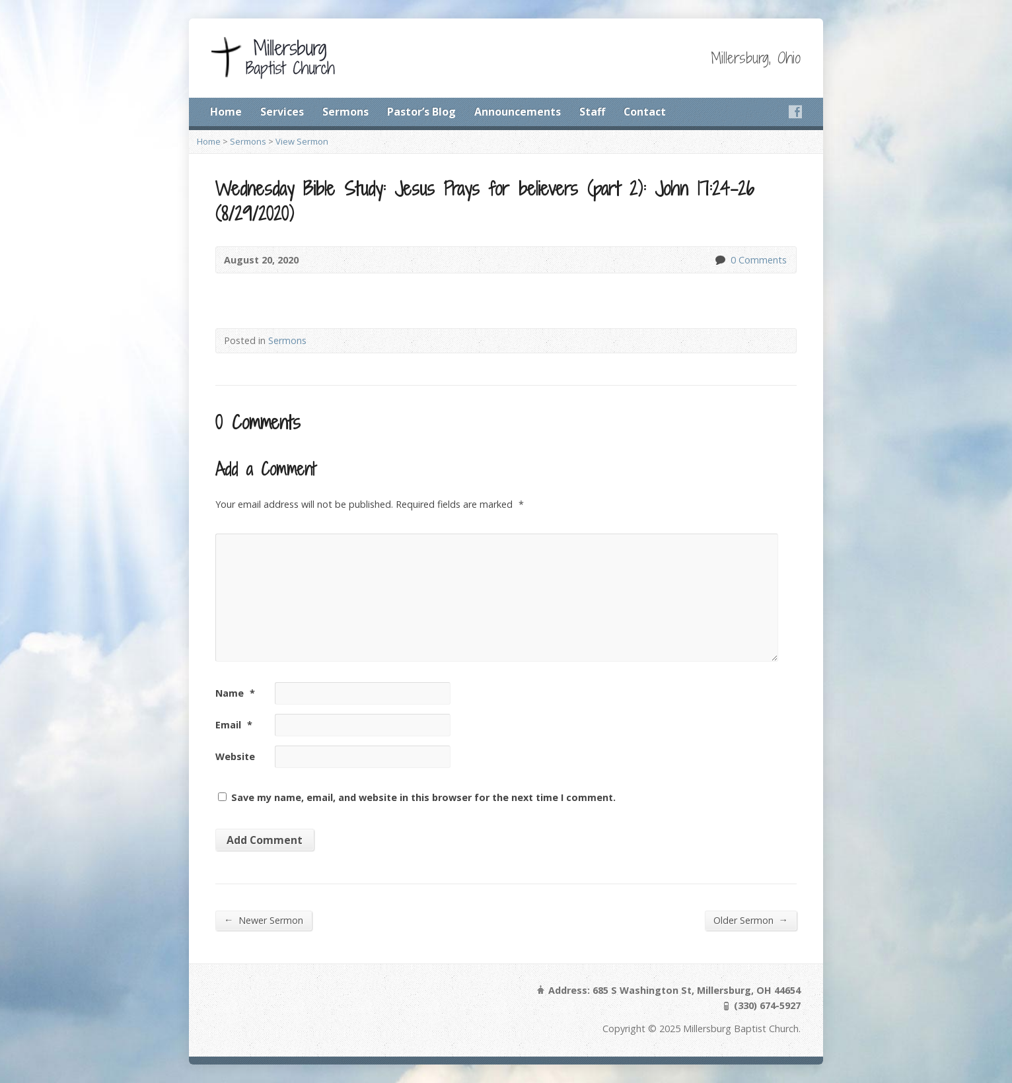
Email (233, 724)
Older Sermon (750, 919)
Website (235, 756)
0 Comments (719, 259)
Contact (645, 111)
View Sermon (301, 141)
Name (235, 693)
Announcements (517, 111)
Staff (592, 111)
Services (282, 111)
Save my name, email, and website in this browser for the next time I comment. (423, 797)
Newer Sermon (263, 919)
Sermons (345, 111)
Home (226, 111)
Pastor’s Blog (421, 111)
